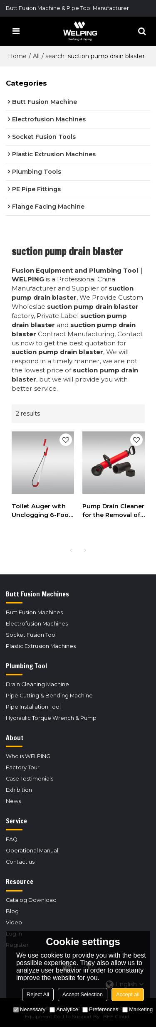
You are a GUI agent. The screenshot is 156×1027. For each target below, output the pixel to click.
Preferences (100, 1009)
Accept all (127, 994)
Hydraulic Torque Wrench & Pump (51, 718)
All (36, 56)
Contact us (20, 862)
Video (14, 922)
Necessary (29, 1009)
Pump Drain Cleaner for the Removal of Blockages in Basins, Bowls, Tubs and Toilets (113, 511)
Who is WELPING (28, 756)
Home (17, 56)
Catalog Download (31, 900)
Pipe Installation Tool (33, 707)
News (13, 801)
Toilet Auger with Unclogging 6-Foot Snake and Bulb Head (41, 511)
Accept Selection (82, 994)
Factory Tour (23, 767)
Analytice (64, 1009)
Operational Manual (32, 850)
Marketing (137, 1009)
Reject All (38, 994)
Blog (12, 911)
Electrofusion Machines (37, 624)
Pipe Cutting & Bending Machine (49, 695)
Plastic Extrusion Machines (41, 646)
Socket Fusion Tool (31, 635)
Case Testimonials (29, 779)
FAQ (11, 839)
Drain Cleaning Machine (37, 684)
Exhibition (19, 790)
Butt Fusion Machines (34, 612)
